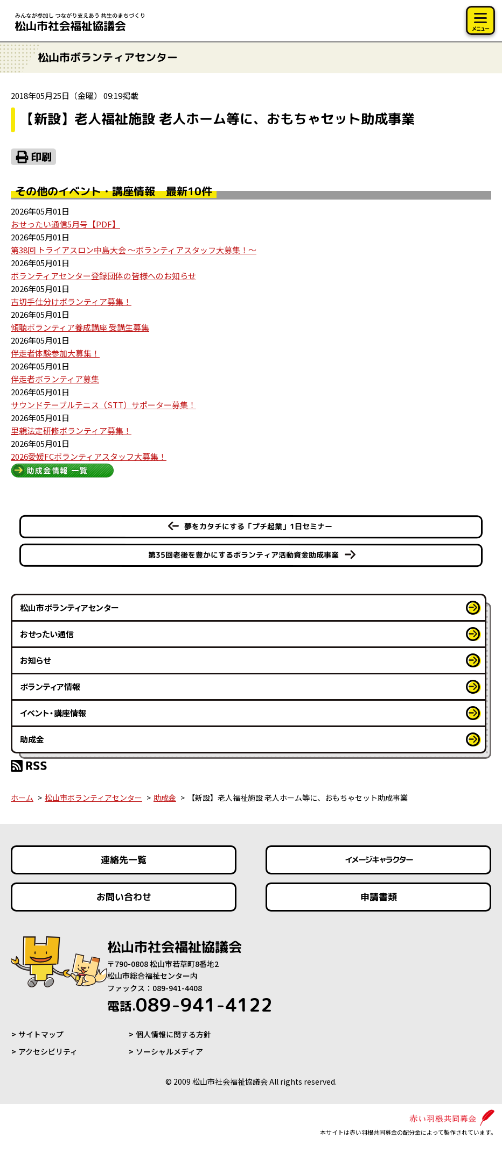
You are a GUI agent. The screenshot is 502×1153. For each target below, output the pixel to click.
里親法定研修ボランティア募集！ (71, 430)
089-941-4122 (190, 1004)
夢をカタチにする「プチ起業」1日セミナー (258, 526)
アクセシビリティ (48, 1051)
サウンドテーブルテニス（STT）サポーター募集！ (103, 404)
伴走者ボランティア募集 (55, 379)
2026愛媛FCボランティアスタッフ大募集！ (88, 456)
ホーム (22, 797)
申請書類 (378, 897)
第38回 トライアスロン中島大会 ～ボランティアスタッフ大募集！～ (133, 249)
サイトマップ (41, 1034)
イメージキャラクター (378, 859)
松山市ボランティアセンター (69, 607)
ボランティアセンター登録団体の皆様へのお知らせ (103, 275)
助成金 (32, 739)
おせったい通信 (47, 633)
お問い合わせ (123, 897)
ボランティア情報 (50, 686)
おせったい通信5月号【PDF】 (65, 224)
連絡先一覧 (124, 859)
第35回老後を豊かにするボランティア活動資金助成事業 (243, 555)
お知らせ (35, 660)
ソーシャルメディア (169, 1051)
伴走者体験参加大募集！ (55, 353)
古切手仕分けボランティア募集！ (71, 301)
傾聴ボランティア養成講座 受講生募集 (80, 327)
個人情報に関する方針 (173, 1034)
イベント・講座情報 (53, 712)
